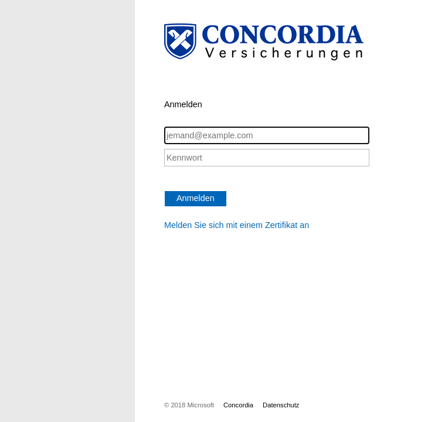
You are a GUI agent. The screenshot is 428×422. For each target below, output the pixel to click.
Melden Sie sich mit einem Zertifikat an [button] (236, 225)
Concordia (238, 405)
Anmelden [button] (195, 198)
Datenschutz (281, 405)
